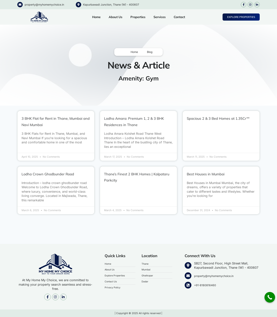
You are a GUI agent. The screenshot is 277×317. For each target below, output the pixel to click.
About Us (115, 17)
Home (96, 17)
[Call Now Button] (269, 297)
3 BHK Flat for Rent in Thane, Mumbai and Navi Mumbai (54, 121)
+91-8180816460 (206, 285)
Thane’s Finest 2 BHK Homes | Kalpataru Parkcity (137, 177)
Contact (179, 17)
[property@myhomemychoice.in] (20, 4)
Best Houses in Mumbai (213, 174)
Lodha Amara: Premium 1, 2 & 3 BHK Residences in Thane (137, 121)
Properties (137, 17)
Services (160, 17)
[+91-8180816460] (188, 285)
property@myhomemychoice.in (44, 4)
